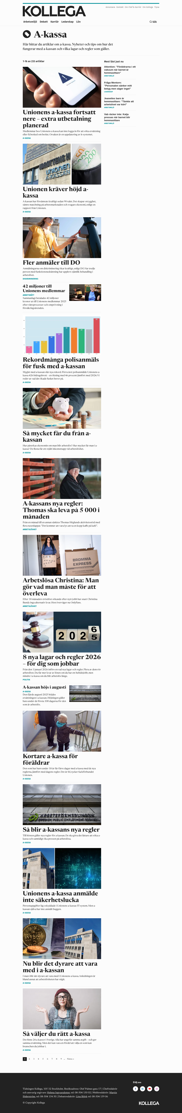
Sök (154, 21)
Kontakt (119, 7)
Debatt (44, 21)
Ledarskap (67, 21)
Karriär (55, 21)
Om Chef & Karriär (133, 7)
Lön (78, 21)
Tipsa (156, 7)
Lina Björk (81, 1096)
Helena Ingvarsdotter (58, 1093)
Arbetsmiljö (30, 21)
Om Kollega (148, 7)
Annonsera (110, 7)
